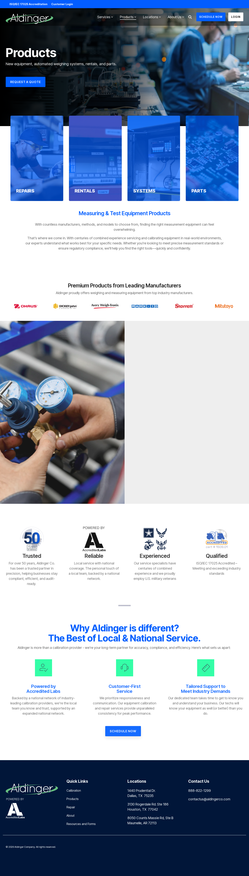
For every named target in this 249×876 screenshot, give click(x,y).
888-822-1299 (199, 791)
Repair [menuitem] (70, 807)
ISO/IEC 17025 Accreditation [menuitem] (28, 4)
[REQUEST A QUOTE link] (25, 82)
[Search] (190, 17)
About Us (176, 17)
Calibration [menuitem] (73, 790)
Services (105, 17)
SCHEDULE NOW (211, 16)
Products (128, 17)
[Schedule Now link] (123, 731)
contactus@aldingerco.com (209, 799)
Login (235, 16)
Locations (152, 17)
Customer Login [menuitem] (62, 4)
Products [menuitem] (72, 799)
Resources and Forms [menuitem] (81, 824)
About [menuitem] (70, 815)
